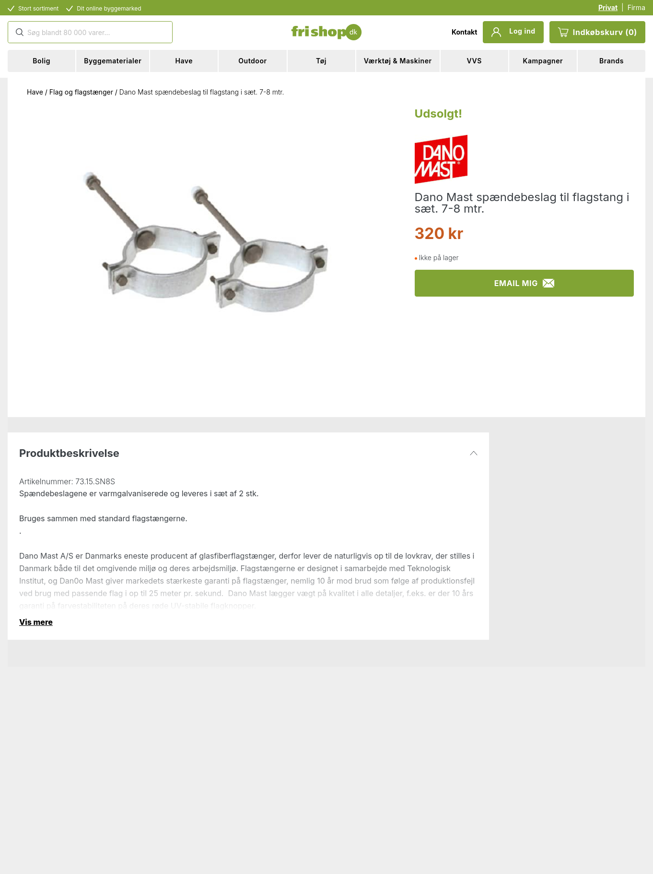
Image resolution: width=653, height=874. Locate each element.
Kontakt (464, 32)
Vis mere (36, 622)
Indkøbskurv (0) (597, 32)
